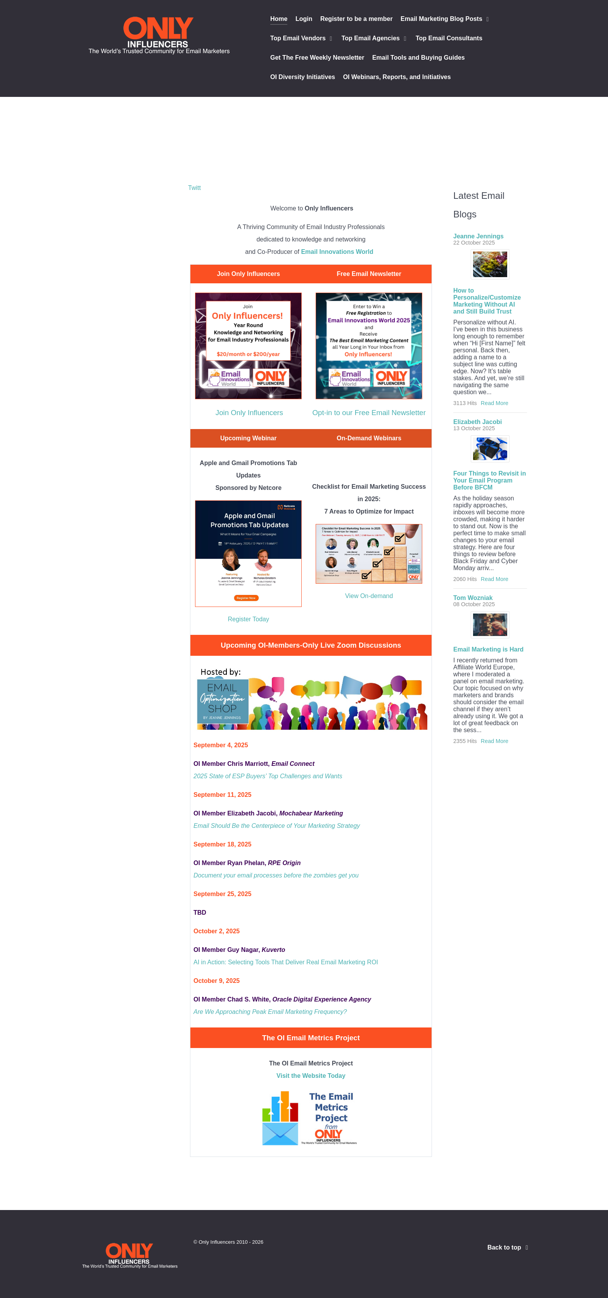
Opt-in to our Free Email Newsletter (369, 413)
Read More (494, 403)
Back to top (509, 1247)
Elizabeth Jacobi (477, 422)
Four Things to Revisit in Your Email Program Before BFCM (489, 480)
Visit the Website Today (310, 1075)
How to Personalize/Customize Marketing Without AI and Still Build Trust (487, 301)
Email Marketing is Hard (488, 649)
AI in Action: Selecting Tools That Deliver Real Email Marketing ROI (285, 962)
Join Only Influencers (249, 413)
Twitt (194, 187)
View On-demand (369, 596)
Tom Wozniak (473, 598)
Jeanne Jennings (478, 236)
